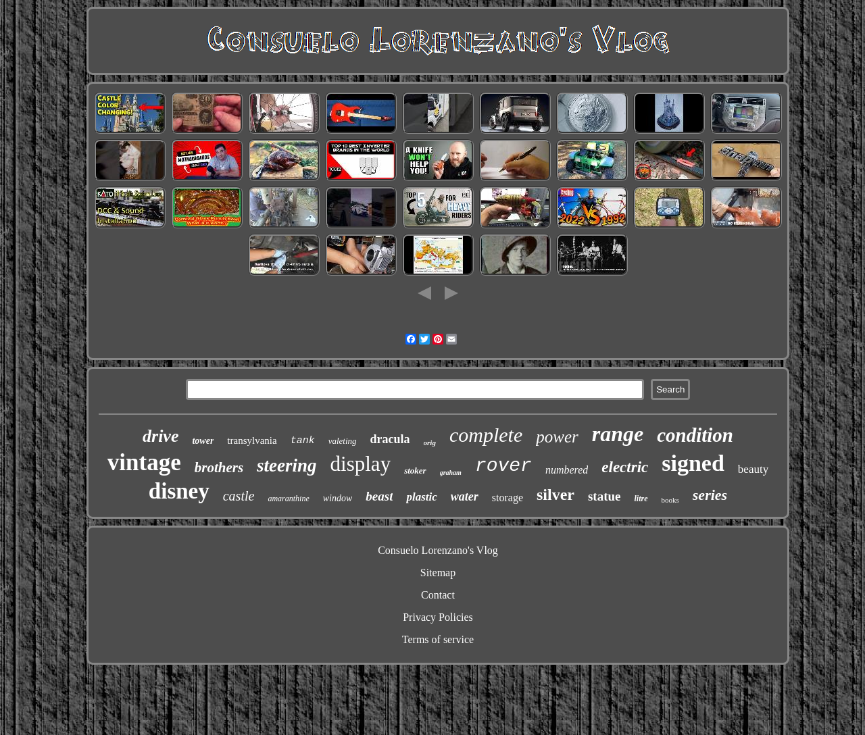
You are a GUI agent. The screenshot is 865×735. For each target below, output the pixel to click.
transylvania (251, 440)
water (464, 496)
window (338, 498)
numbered (566, 470)
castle (239, 495)
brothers (219, 467)
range (617, 434)
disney (179, 491)
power (557, 437)
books (670, 500)
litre (641, 498)
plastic (421, 496)
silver (555, 494)
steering (287, 465)
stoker (415, 470)
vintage (144, 462)
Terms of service (438, 639)
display (360, 464)
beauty (753, 469)
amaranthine (288, 498)
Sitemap (437, 572)
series (710, 494)
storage (507, 497)
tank (303, 441)
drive (160, 436)
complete (485, 435)
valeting (342, 441)
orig (430, 442)
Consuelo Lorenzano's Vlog (438, 550)
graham (451, 472)
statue (604, 496)
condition (695, 435)
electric (624, 467)
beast (379, 496)
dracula (390, 439)
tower (203, 441)
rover (503, 465)
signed (693, 463)
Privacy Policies (438, 617)
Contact (438, 595)
